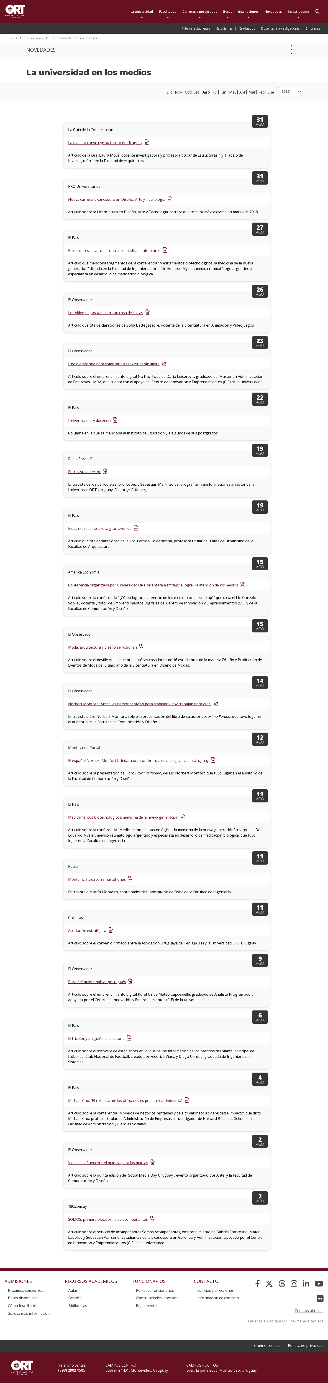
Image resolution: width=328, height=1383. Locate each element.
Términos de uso (266, 1345)
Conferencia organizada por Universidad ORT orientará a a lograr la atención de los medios (153, 585)
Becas (227, 11)
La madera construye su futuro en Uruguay (105, 142)
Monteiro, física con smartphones (97, 879)
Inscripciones (248, 11)
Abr (242, 92)
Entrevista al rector (84, 471)
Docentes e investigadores (280, 28)
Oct (188, 92)
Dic (169, 92)
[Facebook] (257, 1284)
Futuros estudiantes (196, 28)
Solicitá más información (29, 1313)
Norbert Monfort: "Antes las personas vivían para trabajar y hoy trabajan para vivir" (139, 703)
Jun (223, 92)
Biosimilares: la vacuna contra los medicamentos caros (114, 250)
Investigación (298, 11)
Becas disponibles (23, 1297)
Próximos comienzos (25, 1290)
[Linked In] (306, 1284)
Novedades (273, 11)
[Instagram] (294, 1284)
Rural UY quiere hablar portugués (97, 981)
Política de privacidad (305, 1345)
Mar (252, 92)
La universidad (142, 11)
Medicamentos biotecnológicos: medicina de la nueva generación (123, 817)
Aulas (73, 1290)
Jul (215, 92)
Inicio (12, 38)
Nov (178, 92)
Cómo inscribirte (22, 1305)
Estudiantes (224, 28)
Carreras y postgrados (199, 11)
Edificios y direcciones (215, 1290)
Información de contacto (218, 1297)
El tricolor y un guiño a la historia (96, 1038)
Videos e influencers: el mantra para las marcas (108, 1162)
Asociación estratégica (87, 930)
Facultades (167, 11)
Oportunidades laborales (157, 1297)
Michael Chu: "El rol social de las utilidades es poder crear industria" (125, 1100)
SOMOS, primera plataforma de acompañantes (108, 1219)
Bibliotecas (77, 1305)
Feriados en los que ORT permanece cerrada (285, 1321)
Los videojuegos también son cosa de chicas (105, 312)
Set (196, 92)
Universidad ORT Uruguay (15, 11)
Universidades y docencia (89, 420)
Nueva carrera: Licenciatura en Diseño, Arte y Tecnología (116, 199)
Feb (262, 92)
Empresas (313, 28)
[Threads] (282, 1284)
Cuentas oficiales (309, 1310)
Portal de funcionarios (155, 1290)
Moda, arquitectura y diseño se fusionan (102, 647)
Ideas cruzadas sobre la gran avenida (99, 528)
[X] (269, 1284)
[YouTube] (319, 1284)
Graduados (247, 28)
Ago (206, 92)
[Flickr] (320, 1299)
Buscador (317, 11)
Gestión (75, 1297)
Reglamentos (147, 1305)
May (232, 92)
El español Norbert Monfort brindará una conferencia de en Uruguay (138, 760)
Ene (271, 92)
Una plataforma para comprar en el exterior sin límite (113, 363)
